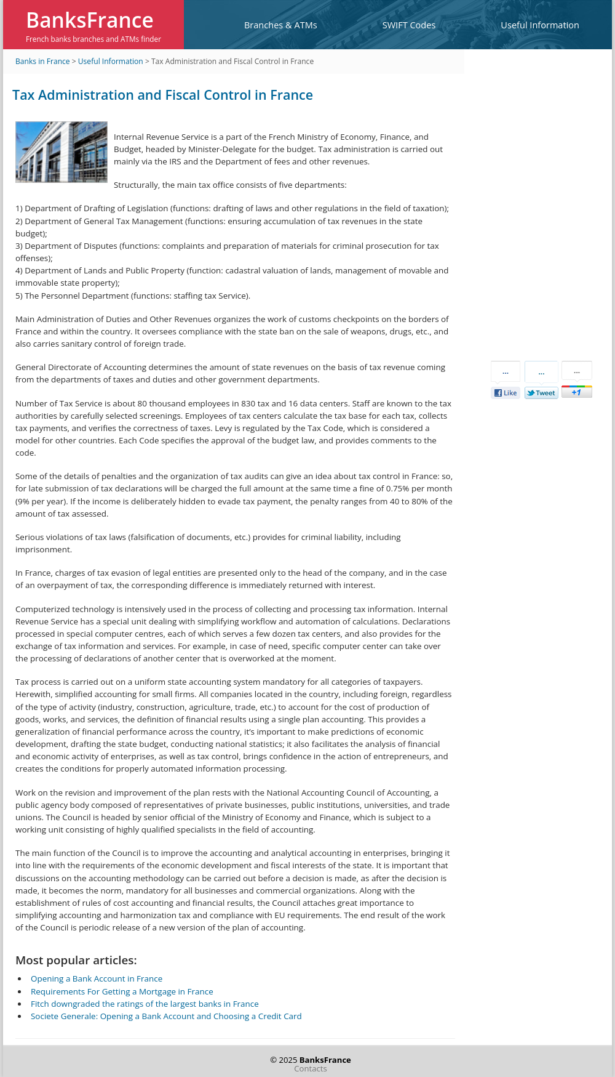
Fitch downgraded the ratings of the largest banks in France (145, 1003)
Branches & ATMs (280, 24)
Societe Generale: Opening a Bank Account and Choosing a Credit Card (166, 1016)
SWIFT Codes (409, 24)
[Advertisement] (535, 203)
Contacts (310, 1068)
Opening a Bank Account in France (96, 978)
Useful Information (540, 24)
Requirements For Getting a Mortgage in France (122, 991)
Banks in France (42, 61)
